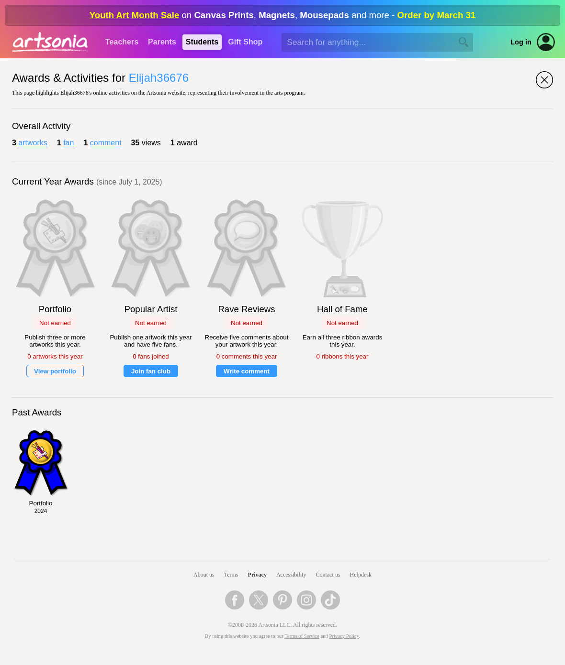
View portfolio (55, 371)
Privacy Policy (344, 636)
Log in (520, 42)
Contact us (328, 574)
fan (68, 143)
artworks (32, 143)
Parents (162, 42)
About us (204, 574)
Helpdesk (361, 574)
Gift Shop (245, 42)
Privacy (257, 574)
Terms (231, 574)
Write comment (247, 371)
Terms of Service (301, 636)
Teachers (121, 42)
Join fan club (150, 371)
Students (202, 42)
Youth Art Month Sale (135, 15)
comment (106, 143)
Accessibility (291, 574)
